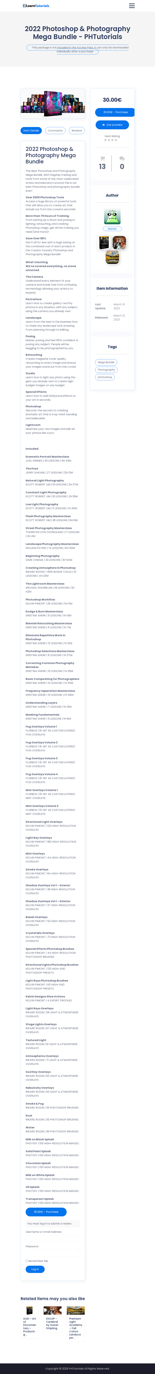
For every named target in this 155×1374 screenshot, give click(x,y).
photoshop (105, 377)
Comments (55, 130)
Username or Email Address (44, 1232)
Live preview (112, 125)
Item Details (31, 130)
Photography (106, 370)
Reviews (77, 130)
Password (32, 1246)
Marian (112, 229)
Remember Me (37, 1261)
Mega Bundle (106, 362)
